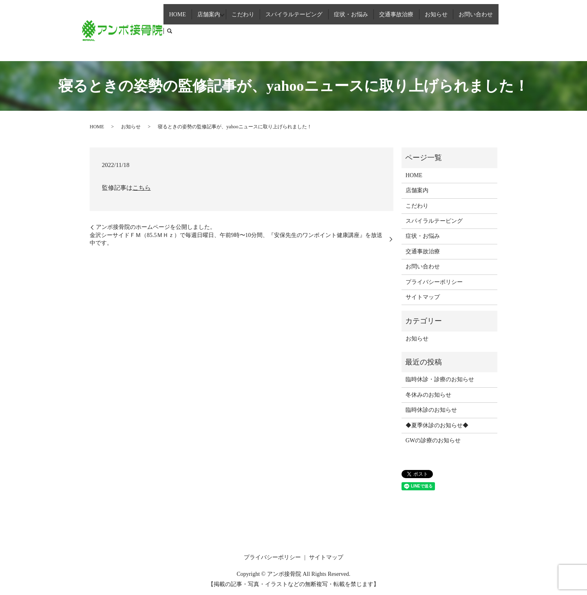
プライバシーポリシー (434, 282)
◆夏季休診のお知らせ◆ (437, 425)
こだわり (252, 29)
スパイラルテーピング (300, 29)
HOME (187, 29)
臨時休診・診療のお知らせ (440, 379)
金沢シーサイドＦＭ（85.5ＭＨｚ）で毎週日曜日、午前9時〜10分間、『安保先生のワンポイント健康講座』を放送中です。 (236, 239)
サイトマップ (423, 297)
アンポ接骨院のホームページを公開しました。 (156, 227)
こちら (141, 187)
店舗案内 (215, 29)
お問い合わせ (472, 29)
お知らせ (435, 29)
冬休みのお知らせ (428, 395)
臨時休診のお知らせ (431, 410)
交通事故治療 (398, 29)
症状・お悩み (356, 29)
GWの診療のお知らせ (433, 440)
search (499, 30)
